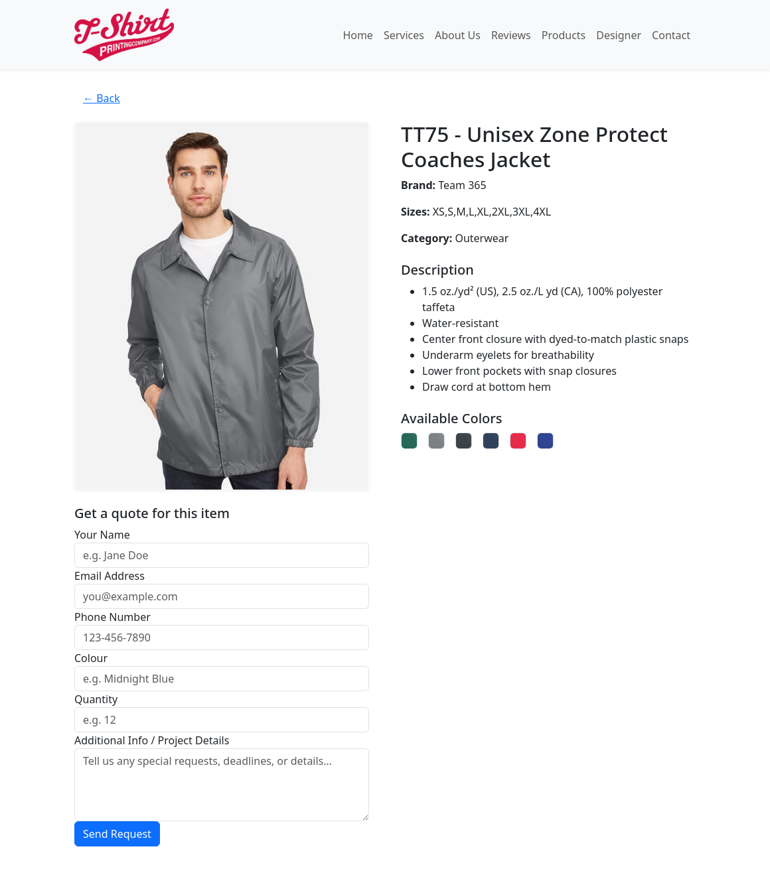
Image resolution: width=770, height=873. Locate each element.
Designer (618, 35)
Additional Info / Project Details (151, 740)
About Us (458, 35)
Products (564, 35)
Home (358, 35)
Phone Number (112, 617)
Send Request (117, 834)
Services (404, 35)
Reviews (511, 35)
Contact (671, 35)
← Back (101, 98)
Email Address (109, 576)
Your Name (102, 534)
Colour (91, 658)
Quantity (95, 699)
